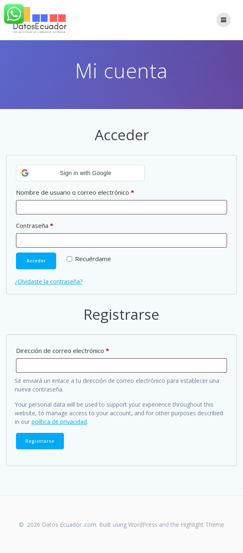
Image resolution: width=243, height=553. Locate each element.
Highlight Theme (202, 524)
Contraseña (50, 224)
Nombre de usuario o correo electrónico (90, 191)
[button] (80, 173)
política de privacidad (59, 422)
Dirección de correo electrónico (78, 349)
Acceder (36, 261)
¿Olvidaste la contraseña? (48, 281)
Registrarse (40, 441)
